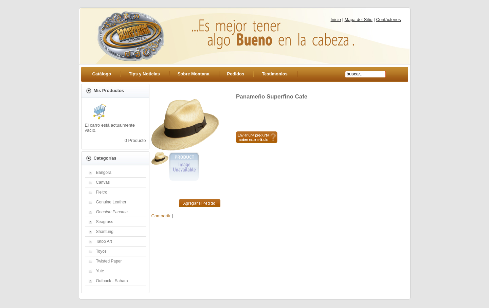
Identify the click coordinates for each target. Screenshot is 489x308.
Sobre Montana (194, 73)
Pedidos (235, 73)
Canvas (103, 182)
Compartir (161, 215)
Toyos (101, 251)
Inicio (336, 19)
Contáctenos (388, 19)
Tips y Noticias (144, 73)
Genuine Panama (112, 212)
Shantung (104, 231)
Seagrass (104, 221)
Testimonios (275, 73)
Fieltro (101, 192)
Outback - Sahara (112, 280)
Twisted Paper (109, 261)
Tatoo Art (104, 241)
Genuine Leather (111, 202)
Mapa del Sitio (358, 19)
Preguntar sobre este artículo (256, 137)
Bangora (103, 172)
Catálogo (101, 73)
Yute (100, 271)
